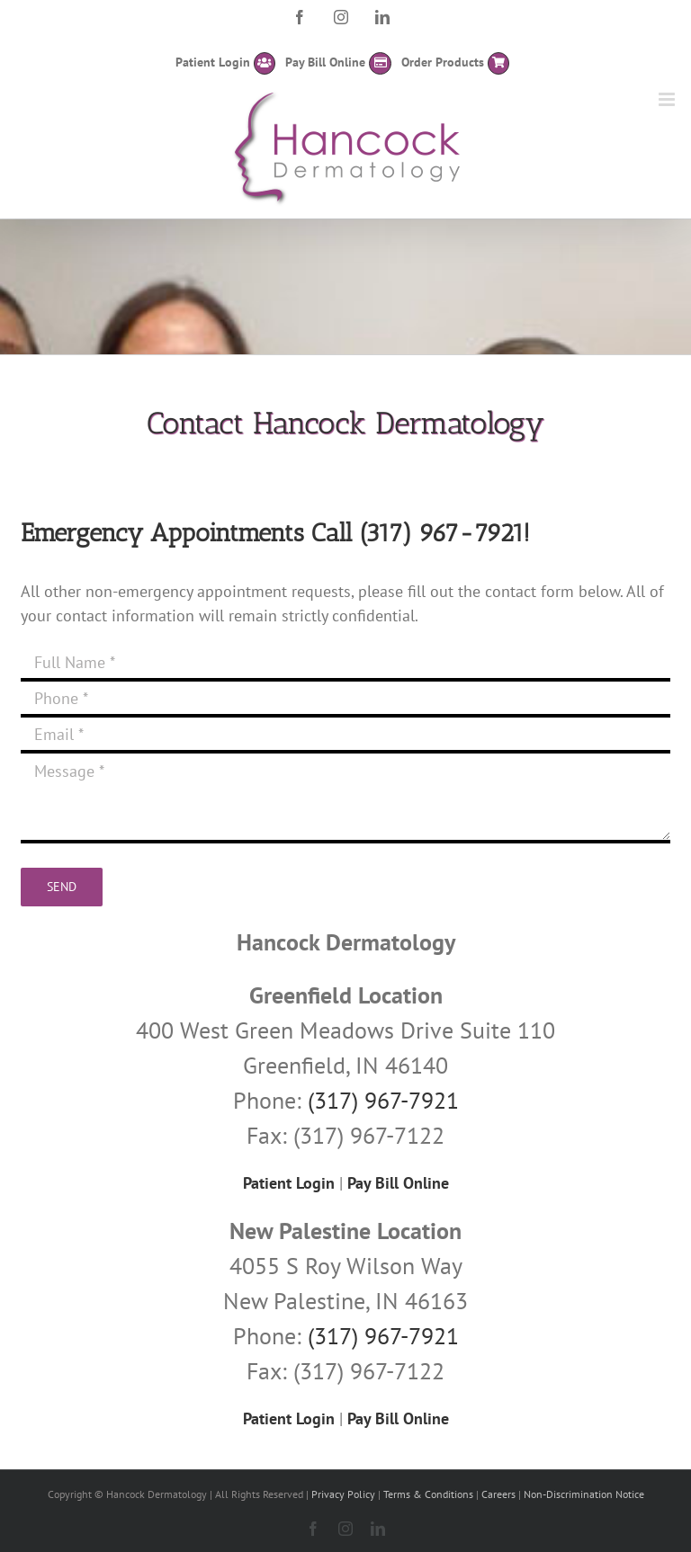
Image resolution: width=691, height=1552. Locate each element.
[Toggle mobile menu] (668, 99)
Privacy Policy (343, 1494)
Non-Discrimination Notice (584, 1494)
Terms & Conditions (428, 1494)
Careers (498, 1494)
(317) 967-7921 (441, 533)
